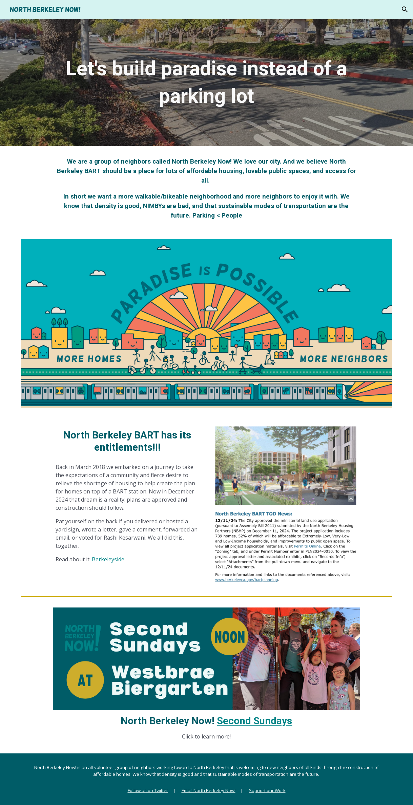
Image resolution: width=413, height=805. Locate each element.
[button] (405, 9)
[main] (206, 82)
